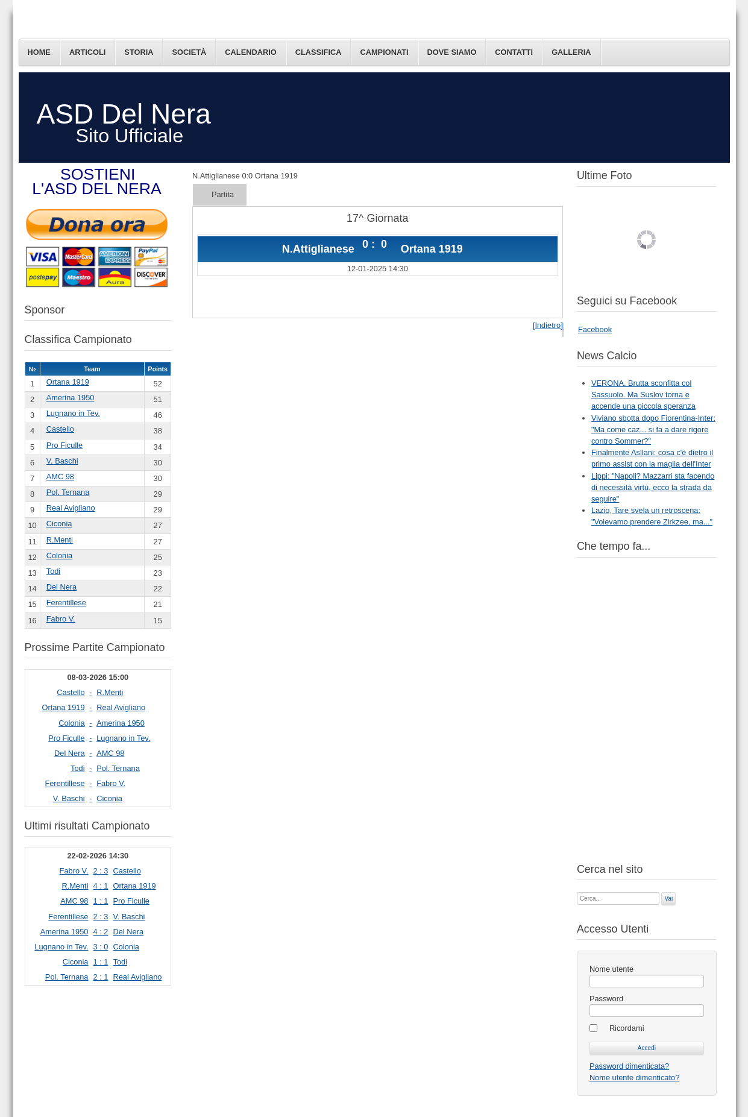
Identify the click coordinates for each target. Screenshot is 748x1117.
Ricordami (626, 1028)
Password (606, 998)
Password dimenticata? (629, 1066)
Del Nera (61, 586)
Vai (668, 898)
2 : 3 (100, 870)
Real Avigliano (70, 507)
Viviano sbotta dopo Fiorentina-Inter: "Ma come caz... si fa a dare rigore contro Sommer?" (653, 429)
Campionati (384, 52)
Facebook (595, 329)
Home (39, 52)
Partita (223, 194)
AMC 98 (60, 476)
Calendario (250, 52)
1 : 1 (100, 900)
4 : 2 (100, 931)
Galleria (571, 52)
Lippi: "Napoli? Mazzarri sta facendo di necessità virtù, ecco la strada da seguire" (652, 487)
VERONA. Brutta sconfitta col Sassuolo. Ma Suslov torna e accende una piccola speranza (643, 395)
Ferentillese (66, 602)
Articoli (87, 52)
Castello (60, 428)
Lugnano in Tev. (73, 413)
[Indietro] (548, 325)
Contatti (514, 52)
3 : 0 (100, 946)
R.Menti (59, 539)
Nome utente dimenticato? (634, 1077)
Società (189, 52)
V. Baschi (62, 460)
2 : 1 (100, 976)
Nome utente (611, 969)
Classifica (318, 52)
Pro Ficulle (64, 445)
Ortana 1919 (67, 381)
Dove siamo (452, 52)
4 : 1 (100, 885)
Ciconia (59, 523)
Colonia (59, 555)
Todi (53, 571)
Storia (138, 52)
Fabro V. (60, 618)
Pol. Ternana (68, 492)
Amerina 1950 (70, 397)
